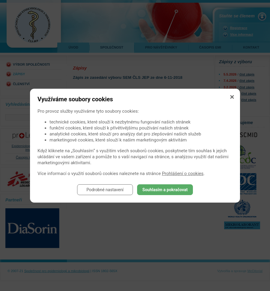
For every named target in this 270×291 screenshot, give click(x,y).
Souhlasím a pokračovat (165, 189)
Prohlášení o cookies (183, 173)
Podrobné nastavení (105, 189)
